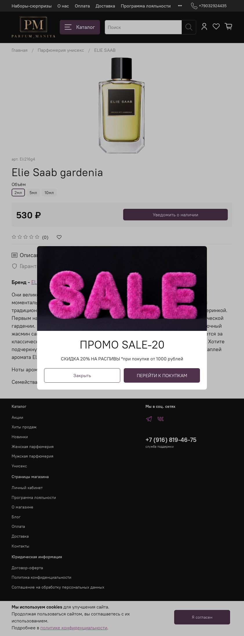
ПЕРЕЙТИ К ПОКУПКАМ (162, 376)
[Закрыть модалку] (196, 256)
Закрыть (82, 376)
